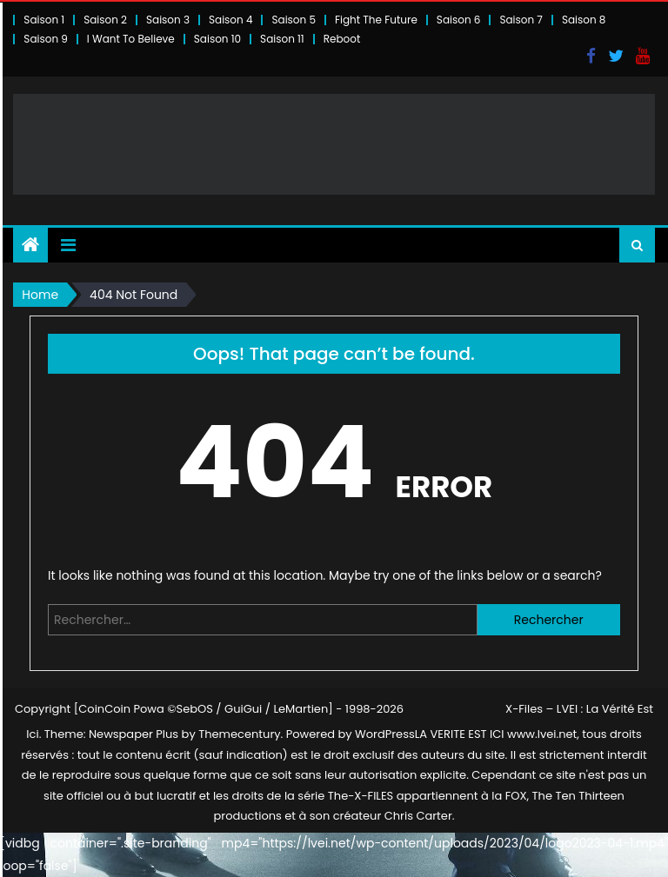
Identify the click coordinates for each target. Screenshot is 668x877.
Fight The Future (376, 19)
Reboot (342, 38)
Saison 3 (168, 19)
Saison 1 (43, 19)
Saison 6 (459, 19)
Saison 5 (293, 19)
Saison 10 (217, 38)
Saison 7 (521, 19)
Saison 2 (105, 19)
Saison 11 (282, 38)
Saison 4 (230, 19)
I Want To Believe (131, 38)
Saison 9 (45, 38)
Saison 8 (584, 19)
